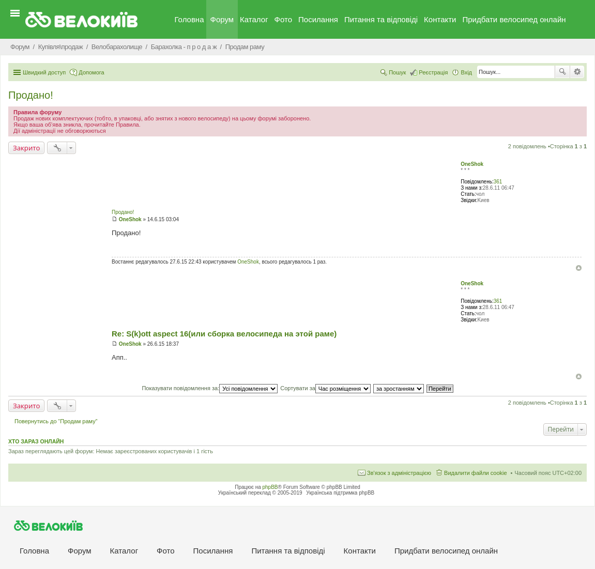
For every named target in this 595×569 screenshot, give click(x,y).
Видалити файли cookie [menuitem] (475, 473)
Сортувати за (325, 388)
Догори (579, 268)
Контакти (440, 19)
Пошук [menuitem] (397, 72)
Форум (222, 19)
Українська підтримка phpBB (340, 493)
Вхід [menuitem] (466, 72)
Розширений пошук (577, 72)
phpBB (270, 487)
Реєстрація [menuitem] (433, 72)
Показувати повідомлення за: (210, 388)
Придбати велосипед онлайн (514, 19)
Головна (189, 19)
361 (498, 181)
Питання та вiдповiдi (381, 19)
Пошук (562, 72)
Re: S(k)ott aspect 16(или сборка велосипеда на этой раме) (224, 333)
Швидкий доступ (44, 72)
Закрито (26, 147)
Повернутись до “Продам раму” (55, 421)
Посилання (318, 19)
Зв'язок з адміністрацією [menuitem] (399, 473)
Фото (283, 19)
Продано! (30, 95)
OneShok (472, 164)
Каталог (254, 19)
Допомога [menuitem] (91, 72)
